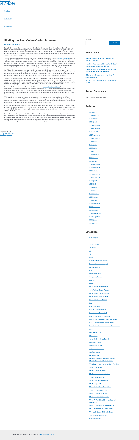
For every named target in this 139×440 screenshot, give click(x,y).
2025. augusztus (94, 138)
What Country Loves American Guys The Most (104, 364)
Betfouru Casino (94, 267)
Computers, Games (95, 277)
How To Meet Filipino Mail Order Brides (101, 323)
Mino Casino (93, 336)
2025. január (93, 161)
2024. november (94, 168)
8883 (91, 257)
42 (90, 254)
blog (90, 270)
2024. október (93, 171)
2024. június (93, 184)
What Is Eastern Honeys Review (99, 374)
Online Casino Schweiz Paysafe (99, 339)
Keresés (88, 39)
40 (90, 251)
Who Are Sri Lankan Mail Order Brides (101, 412)
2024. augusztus (94, 177)
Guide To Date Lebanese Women (99, 293)
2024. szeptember (95, 174)
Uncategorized (9, 44)
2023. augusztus (94, 217)
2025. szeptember (95, 135)
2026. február (93, 119)
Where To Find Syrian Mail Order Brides (101, 405)
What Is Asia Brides (95, 367)
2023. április (93, 223)
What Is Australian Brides (97, 371)
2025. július (93, 141)
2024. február (93, 197)
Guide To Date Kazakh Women (99, 290)
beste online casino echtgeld (98, 264)
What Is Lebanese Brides (97, 377)
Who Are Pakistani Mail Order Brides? (101, 409)
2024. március (94, 194)
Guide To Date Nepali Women (98, 296)
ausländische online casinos (98, 260)
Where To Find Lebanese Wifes (99, 397)
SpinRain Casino (94, 352)
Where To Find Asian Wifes (98, 390)
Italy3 (91, 329)
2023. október (93, 210)
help (90, 303)
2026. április (93, 112)
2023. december (94, 204)
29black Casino (94, 244)
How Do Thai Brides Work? (97, 310)
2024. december (94, 164)
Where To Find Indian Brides (98, 393)
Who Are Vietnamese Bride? (98, 415)
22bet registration (64, 58)
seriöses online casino (96, 349)
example (92, 280)
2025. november (94, 128)
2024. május (93, 187)
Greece (91, 283)
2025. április (93, 151)
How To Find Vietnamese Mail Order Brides (103, 319)
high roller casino (94, 306)
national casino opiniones (51, 87)
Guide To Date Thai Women (98, 300)
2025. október (93, 132)
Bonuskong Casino (95, 274)
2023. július (93, 220)
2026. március (94, 115)
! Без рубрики (93, 238)
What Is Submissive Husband (98, 380)
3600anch (92, 247)
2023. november (94, 207)
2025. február (93, 158)
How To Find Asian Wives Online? (100, 316)
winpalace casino (94, 418)
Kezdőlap (7, 11)
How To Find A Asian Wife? (98, 313)
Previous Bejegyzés (7, 133)
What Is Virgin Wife (95, 384)
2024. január (93, 200)
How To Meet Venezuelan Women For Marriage (104, 326)
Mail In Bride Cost (95, 332)
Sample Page (8, 19)
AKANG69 (7, 4)
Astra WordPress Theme (46, 434)
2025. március (94, 154)
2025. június (93, 145)
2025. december (94, 125)
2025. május (93, 148)
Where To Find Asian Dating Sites (100, 387)
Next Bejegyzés (6, 135)
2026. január (93, 122)
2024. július (93, 181)
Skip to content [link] (5, 1)
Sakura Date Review (95, 345)
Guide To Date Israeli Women (98, 287)
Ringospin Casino (95, 342)
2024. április (93, 190)
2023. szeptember (95, 213)
